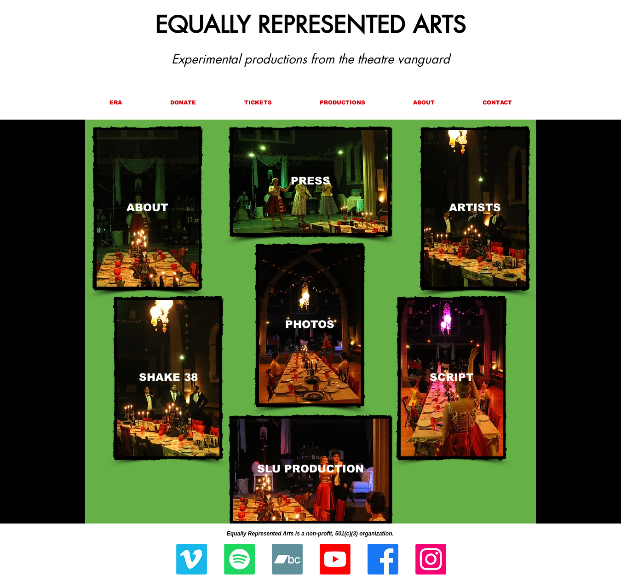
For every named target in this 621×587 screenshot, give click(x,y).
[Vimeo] (191, 559)
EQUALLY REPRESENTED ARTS (310, 25)
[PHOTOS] (310, 325)
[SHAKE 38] (168, 378)
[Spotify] (239, 559)
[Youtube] (335, 559)
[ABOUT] (147, 208)
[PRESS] (310, 182)
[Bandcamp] (287, 559)
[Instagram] (430, 559)
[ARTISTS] (475, 208)
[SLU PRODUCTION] (310, 470)
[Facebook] (383, 559)
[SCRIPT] (451, 378)
